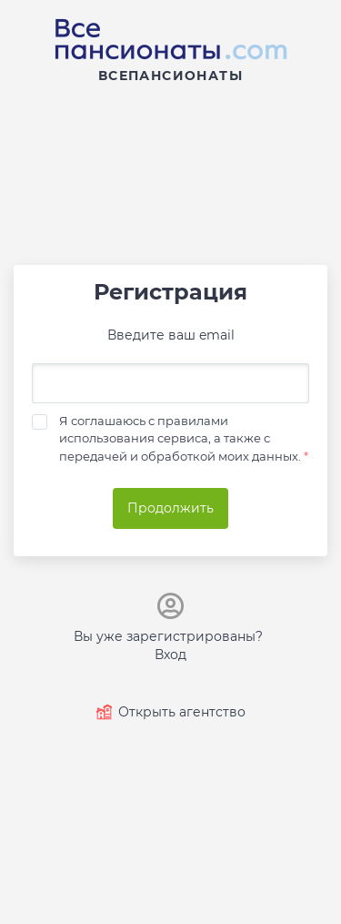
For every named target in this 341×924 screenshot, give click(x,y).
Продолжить (170, 508)
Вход (170, 654)
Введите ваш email (171, 335)
